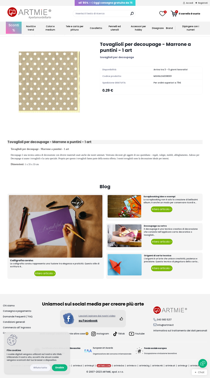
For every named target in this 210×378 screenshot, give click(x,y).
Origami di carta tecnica (157, 255)
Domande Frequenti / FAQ (17, 316)
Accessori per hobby (138, 28)
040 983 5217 (164, 319)
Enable (59, 367)
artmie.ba (119, 365)
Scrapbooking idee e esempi (159, 196)
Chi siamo (9, 305)
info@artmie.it (165, 325)
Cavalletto (96, 28)
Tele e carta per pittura (74, 28)
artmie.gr (183, 365)
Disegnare (158, 28)
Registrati (203, 2)
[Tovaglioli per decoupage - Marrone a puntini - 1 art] (49, 82)
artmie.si (77, 365)
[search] (132, 15)
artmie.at (170, 365)
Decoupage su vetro (155, 225)
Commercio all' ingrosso (17, 327)
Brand (169, 28)
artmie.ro (131, 365)
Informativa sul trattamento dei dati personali (180, 330)
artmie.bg (144, 365)
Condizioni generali (14, 321)
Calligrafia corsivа (21, 260)
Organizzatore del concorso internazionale (112, 354)
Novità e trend (31, 28)
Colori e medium (50, 28)
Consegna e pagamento (17, 311)
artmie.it (194, 365)
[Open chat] (202, 363)
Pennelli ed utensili (115, 28)
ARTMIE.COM (103, 365)
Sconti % (14, 28)
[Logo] (29, 13)
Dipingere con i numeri (190, 28)
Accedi (189, 2)
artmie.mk (157, 365)
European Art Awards (103, 347)
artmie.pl (89, 365)
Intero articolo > (45, 273)
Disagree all (40, 367)
